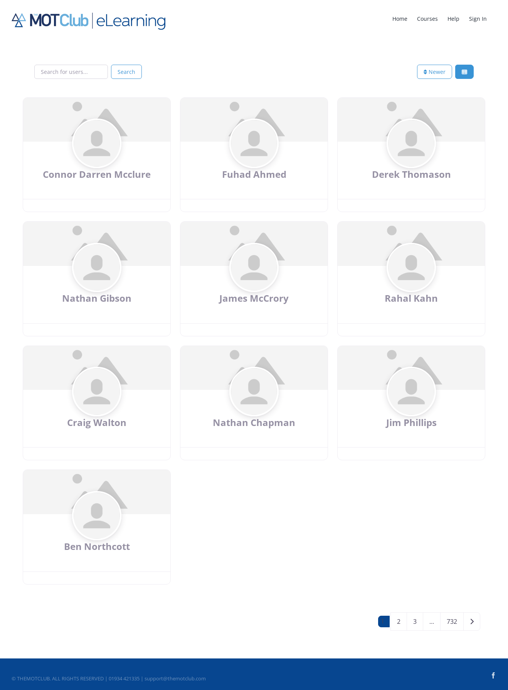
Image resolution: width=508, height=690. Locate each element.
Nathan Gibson (96, 298)
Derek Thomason (411, 174)
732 (452, 621)
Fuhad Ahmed (254, 174)
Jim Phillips (411, 422)
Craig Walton (96, 422)
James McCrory (254, 298)
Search (126, 71)
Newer (435, 71)
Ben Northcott (97, 546)
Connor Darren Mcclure (97, 174)
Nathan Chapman (254, 422)
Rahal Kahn (411, 298)
